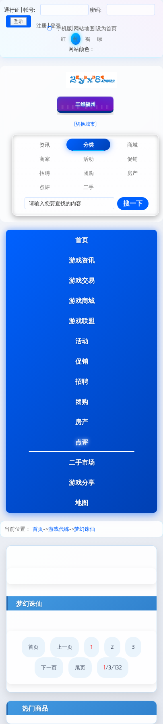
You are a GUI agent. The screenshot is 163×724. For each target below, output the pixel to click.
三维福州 (85, 104)
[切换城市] (85, 123)
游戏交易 (82, 280)
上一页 (64, 647)
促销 (81, 361)
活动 (81, 341)
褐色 (87, 40)
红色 (63, 40)
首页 (81, 240)
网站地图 (84, 28)
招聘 (81, 381)
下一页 (49, 667)
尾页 (80, 667)
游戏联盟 (82, 320)
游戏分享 (82, 482)
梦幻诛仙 (84, 529)
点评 (81, 442)
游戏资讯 (82, 260)
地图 (81, 502)
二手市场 (82, 462)
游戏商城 (82, 300)
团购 (81, 401)
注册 (41, 25)
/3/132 (112, 667)
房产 (81, 421)
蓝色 (75, 40)
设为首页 (106, 28)
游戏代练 (58, 529)
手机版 (64, 28)
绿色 (99, 40)
